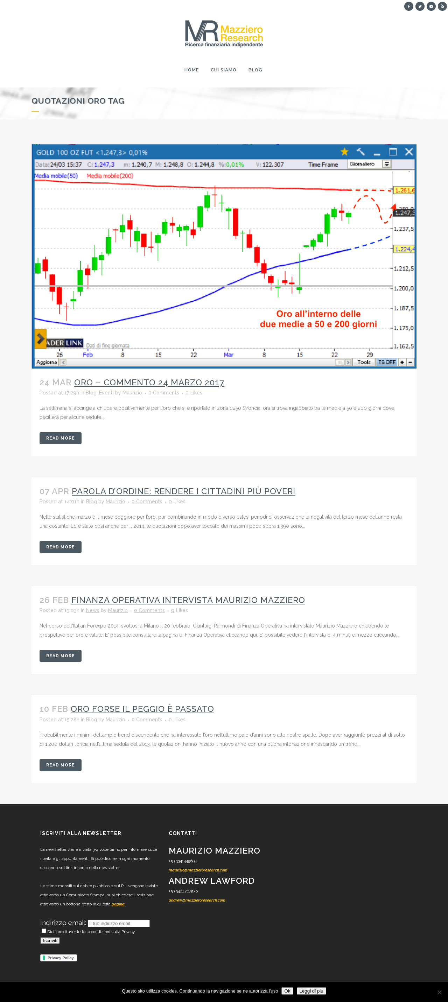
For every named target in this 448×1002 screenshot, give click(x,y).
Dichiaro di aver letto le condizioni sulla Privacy (88, 931)
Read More (60, 438)
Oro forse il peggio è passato (142, 709)
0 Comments (163, 392)
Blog (91, 392)
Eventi (106, 392)
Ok (287, 991)
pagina (118, 904)
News (92, 610)
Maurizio (132, 392)
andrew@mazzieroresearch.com (197, 900)
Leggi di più (311, 991)
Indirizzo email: (64, 922)
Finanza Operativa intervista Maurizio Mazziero (188, 600)
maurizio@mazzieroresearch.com (198, 870)
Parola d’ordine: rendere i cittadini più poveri (183, 491)
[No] (439, 992)
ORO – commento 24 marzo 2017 (149, 382)
